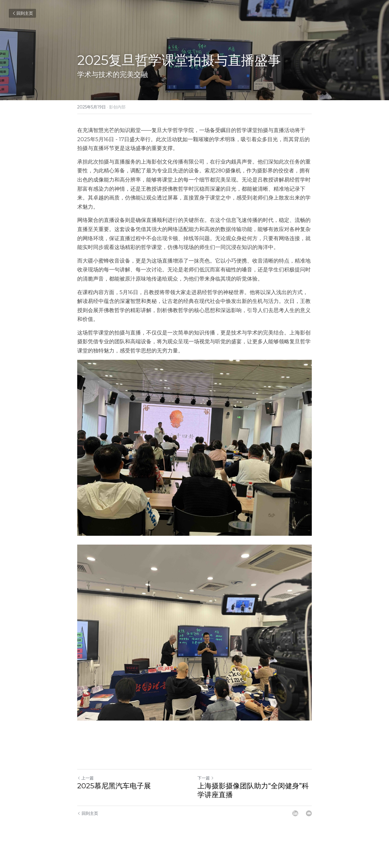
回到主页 (22, 13)
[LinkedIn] (295, 813)
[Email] (309, 813)
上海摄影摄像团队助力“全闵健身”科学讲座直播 (253, 790)
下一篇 (205, 778)
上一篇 (85, 778)
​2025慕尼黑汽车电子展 (114, 786)
